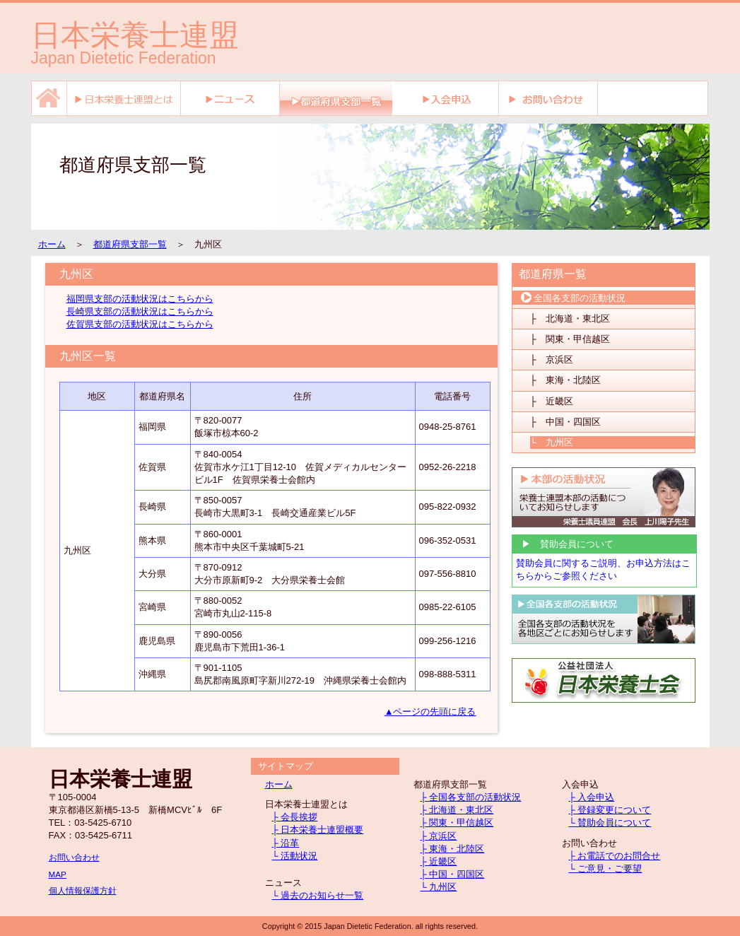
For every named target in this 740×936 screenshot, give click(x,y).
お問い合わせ (548, 98)
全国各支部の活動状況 (572, 298)
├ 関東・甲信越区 (570, 339)
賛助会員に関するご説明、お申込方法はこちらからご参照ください (603, 569)
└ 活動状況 (295, 855)
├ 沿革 (286, 843)
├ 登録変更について (610, 810)
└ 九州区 (551, 442)
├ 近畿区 (551, 401)
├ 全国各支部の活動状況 (471, 797)
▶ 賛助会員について (562, 544)
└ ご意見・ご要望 (605, 868)
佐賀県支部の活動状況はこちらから (139, 324)
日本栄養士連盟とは (123, 98)
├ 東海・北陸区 (565, 380)
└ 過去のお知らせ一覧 (318, 895)
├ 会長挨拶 (295, 817)
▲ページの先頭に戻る (430, 711)
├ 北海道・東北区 (570, 318)
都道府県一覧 (553, 274)
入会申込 (446, 98)
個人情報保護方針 (83, 890)
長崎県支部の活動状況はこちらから (139, 311)
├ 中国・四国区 (565, 421)
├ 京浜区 (551, 359)
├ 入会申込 (592, 797)
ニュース (230, 98)
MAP (57, 874)
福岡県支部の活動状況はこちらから (139, 298)
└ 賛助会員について (610, 822)
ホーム (48, 98)
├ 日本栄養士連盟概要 (318, 829)
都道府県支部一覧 (130, 244)
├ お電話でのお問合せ (615, 855)
